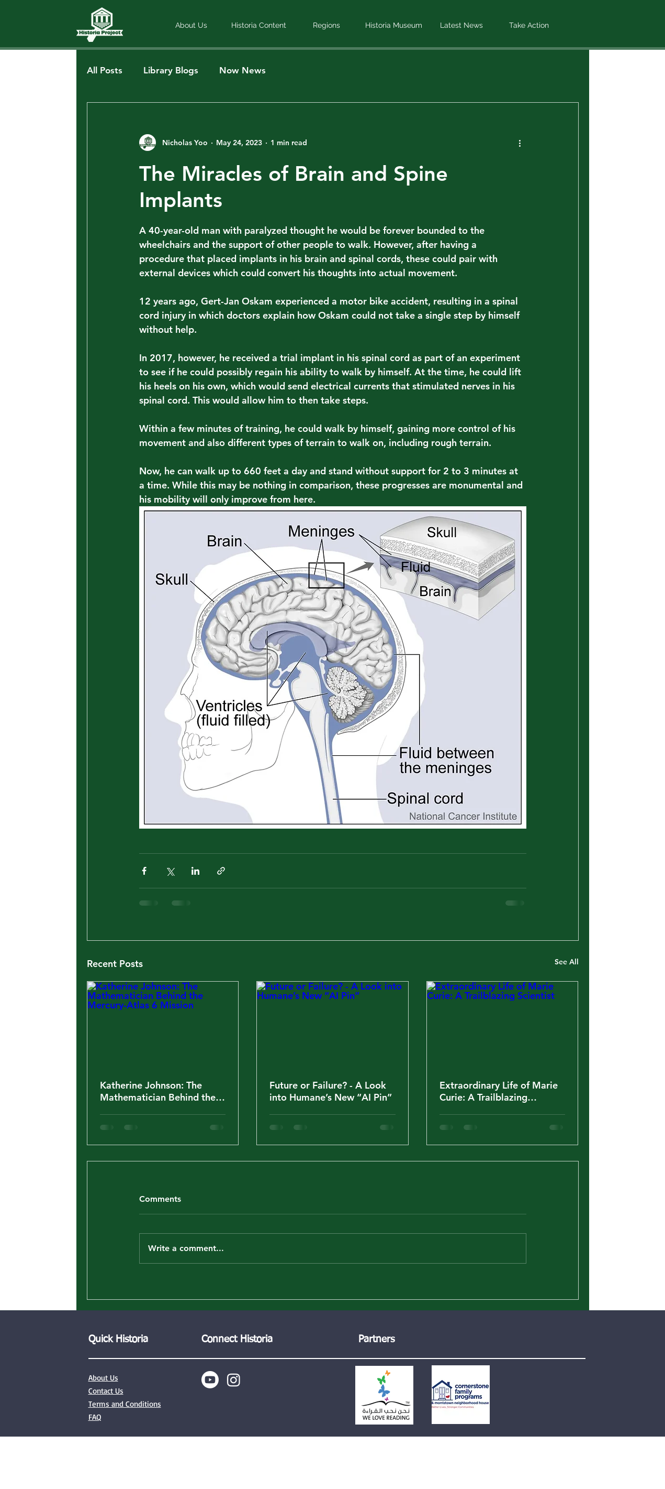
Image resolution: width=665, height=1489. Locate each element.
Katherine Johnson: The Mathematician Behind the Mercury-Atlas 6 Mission (158, 1091)
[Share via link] (221, 871)
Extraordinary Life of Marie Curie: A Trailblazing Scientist (498, 1091)
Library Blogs (170, 70)
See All (567, 961)
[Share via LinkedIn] (195, 871)
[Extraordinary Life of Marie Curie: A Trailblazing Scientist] (502, 1024)
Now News (242, 70)
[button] (191, 25)
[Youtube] (210, 1379)
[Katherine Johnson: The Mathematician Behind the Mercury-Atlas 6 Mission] (163, 1024)
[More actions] (520, 142)
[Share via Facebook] (144, 871)
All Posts (104, 70)
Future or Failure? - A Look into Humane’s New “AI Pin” (330, 1091)
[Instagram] (233, 1379)
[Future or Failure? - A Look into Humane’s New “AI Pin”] (332, 1024)
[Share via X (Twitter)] (170, 871)
